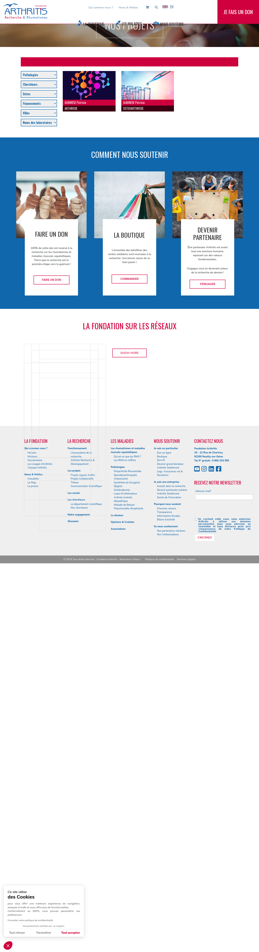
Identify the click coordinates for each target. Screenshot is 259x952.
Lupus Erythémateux (125, 882)
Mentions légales (186, 948)
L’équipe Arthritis (37, 856)
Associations (118, 917)
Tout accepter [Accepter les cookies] (70, 932)
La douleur (117, 904)
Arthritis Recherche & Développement (83, 850)
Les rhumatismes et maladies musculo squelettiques (128, 839)
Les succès (74, 881)
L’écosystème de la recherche (81, 843)
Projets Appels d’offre (83, 864)
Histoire (31, 841)
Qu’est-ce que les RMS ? (127, 845)
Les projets (74, 859)
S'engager (207, 284)
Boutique (162, 845)
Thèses (75, 871)
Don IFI (161, 849)
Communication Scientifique (86, 875)
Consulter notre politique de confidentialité (30, 920)
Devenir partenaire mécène (172, 878)
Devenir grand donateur (170, 852)
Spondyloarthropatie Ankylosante (125, 865)
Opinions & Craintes (122, 910)
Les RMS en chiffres (125, 849)
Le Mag (31, 871)
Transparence (164, 901)
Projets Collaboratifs (82, 867)
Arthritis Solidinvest (168, 856)
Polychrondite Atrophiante (128, 897)
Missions (32, 845)
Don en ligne (164, 841)
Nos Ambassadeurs (168, 923)
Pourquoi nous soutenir (167, 893)
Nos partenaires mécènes (171, 919)
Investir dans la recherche (171, 875)
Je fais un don (238, 15)
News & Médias (128, 7)
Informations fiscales (168, 904)
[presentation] (224, 898)
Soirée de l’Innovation (169, 886)
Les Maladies (132, 24)
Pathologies (118, 855)
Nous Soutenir (171, 24)
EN (167, 7)
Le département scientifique (86, 893)
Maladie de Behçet (124, 893)
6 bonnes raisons (166, 897)
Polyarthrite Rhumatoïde (127, 860)
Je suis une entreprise (166, 870)
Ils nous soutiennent (166, 915)
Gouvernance (34, 849)
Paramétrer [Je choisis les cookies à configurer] (43, 932)
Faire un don (51, 280)
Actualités (33, 867)
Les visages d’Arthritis (39, 852)
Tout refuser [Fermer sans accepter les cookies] (17, 932)
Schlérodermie (122, 878)
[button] (8, 945)
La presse (32, 875)
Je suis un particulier (166, 837)
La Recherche (93, 24)
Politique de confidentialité (159, 948)
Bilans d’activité (166, 908)
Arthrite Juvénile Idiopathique (123, 888)
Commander (129, 279)
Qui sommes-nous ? (100, 7)
